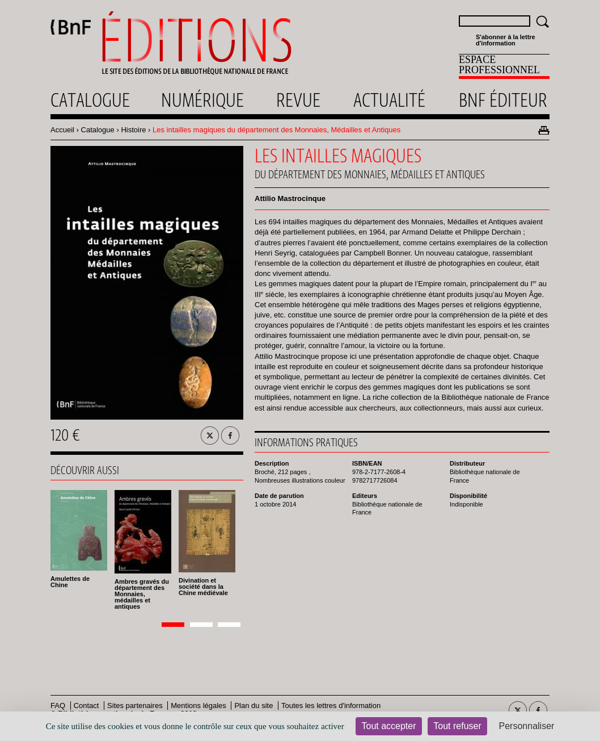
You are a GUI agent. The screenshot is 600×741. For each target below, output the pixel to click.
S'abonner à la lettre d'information (505, 40)
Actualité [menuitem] (389, 99)
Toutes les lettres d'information (331, 705)
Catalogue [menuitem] (90, 99)
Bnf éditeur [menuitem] (503, 99)
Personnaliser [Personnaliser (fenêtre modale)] (527, 726)
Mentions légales (198, 705)
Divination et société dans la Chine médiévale (203, 586)
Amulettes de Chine (70, 581)
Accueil (62, 129)
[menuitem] (504, 66)
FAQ (57, 705)
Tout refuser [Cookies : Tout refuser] (457, 726)
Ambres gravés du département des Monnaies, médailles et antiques (142, 594)
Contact (86, 705)
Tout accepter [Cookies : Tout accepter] (388, 726)
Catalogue (98, 129)
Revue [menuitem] (298, 99)
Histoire (133, 129)
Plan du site (253, 705)
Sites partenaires (135, 705)
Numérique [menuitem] (202, 99)
